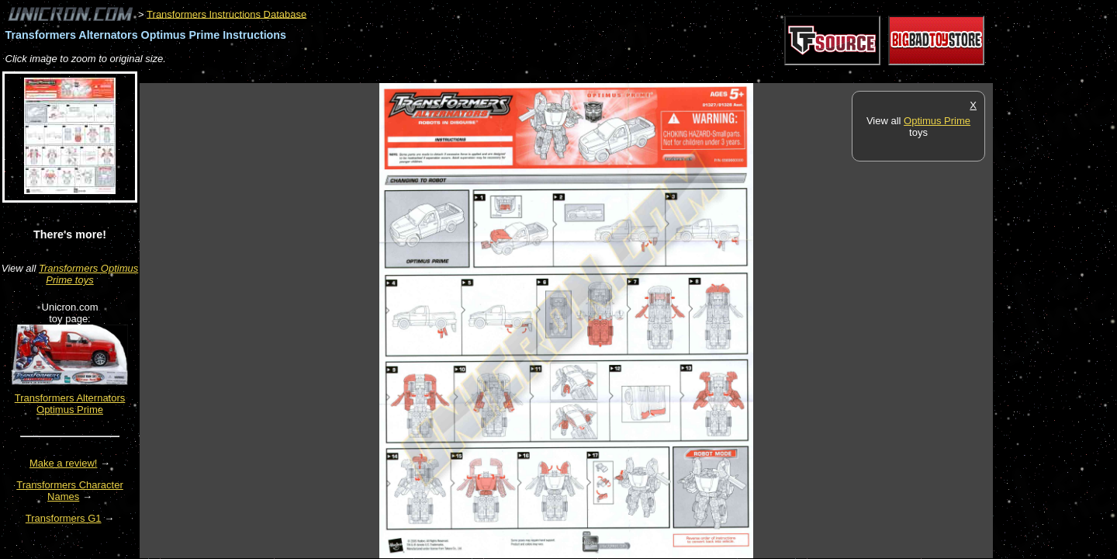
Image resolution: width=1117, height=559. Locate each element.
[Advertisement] (422, 75)
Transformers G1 (64, 518)
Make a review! (63, 463)
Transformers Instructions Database (226, 13)
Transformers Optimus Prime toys (88, 274)
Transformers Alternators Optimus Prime (70, 403)
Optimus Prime (937, 121)
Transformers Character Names (69, 490)
